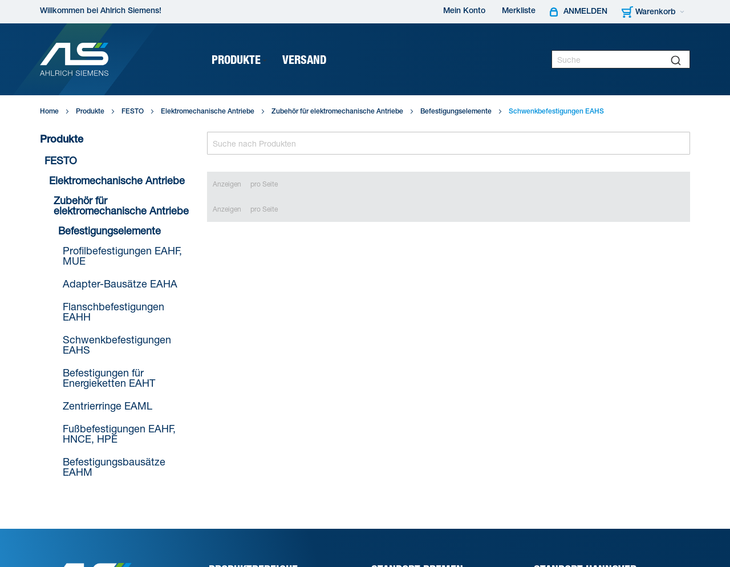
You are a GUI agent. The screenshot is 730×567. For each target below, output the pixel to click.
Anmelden (585, 12)
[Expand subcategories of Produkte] (265, 60)
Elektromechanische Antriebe (207, 111)
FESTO (132, 111)
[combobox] (620, 59)
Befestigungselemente (456, 111)
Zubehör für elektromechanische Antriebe (337, 111)
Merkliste (519, 11)
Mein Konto (464, 11)
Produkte (90, 111)
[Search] (449, 143)
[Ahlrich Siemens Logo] (74, 59)
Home (49, 111)
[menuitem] (240, 59)
